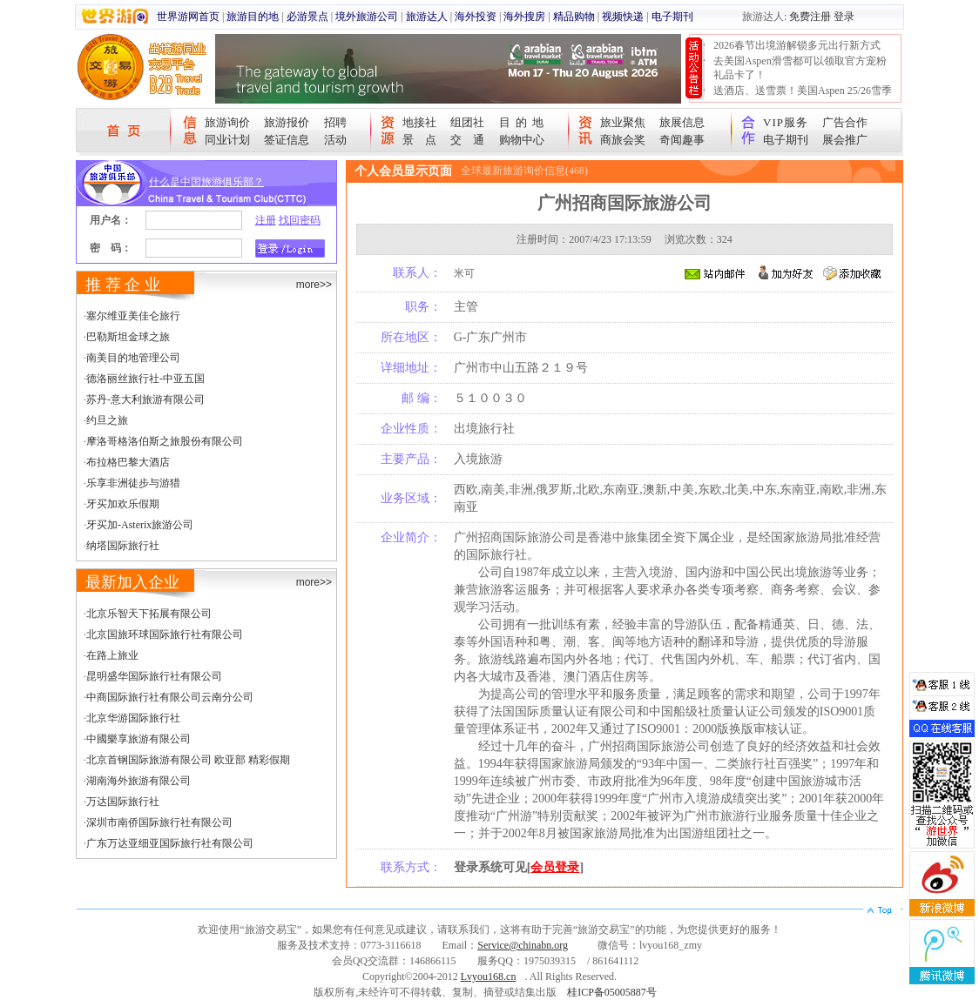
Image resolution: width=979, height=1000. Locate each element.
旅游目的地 (252, 16)
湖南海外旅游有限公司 (138, 781)
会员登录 (554, 867)
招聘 (335, 122)
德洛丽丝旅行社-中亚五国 (145, 378)
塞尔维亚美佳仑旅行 (133, 316)
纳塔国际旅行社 (122, 546)
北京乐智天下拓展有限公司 (149, 613)
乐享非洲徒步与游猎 (133, 483)
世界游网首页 (188, 16)
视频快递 (623, 16)
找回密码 (300, 220)
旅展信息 (682, 122)
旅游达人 (427, 16)
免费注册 (810, 16)
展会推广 (845, 139)
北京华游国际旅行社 (133, 718)
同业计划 (227, 139)
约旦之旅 (107, 420)
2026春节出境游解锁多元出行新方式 (797, 45)
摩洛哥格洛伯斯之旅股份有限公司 (164, 441)
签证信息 (286, 139)
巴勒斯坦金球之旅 (128, 337)
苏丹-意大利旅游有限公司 (145, 399)
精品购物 (574, 16)
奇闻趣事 (682, 139)
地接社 (419, 122)
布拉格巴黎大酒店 (128, 462)
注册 (265, 220)
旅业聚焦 (622, 122)
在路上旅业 (112, 655)
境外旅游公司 (366, 16)
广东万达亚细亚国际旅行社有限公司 (169, 843)
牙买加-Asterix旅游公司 (139, 525)
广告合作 (845, 122)
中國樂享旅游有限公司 (138, 739)
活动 (335, 139)
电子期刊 (672, 16)
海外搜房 (524, 16)
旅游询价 (227, 122)
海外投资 (475, 16)
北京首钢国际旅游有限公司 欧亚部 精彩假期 (188, 760)
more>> (314, 285)
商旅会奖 (622, 139)
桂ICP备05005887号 (612, 992)
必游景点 (307, 16)
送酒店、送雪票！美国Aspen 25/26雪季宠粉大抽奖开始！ (802, 97)
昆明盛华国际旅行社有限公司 (154, 676)
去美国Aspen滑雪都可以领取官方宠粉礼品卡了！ (800, 68)
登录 (844, 16)
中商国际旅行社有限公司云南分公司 (169, 697)
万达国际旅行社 (122, 801)
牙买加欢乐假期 (122, 504)
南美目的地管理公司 (133, 358)
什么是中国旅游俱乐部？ (206, 182)
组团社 (467, 122)
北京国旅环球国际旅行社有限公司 (164, 634)
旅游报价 (286, 122)
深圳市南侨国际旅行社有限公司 (159, 822)
